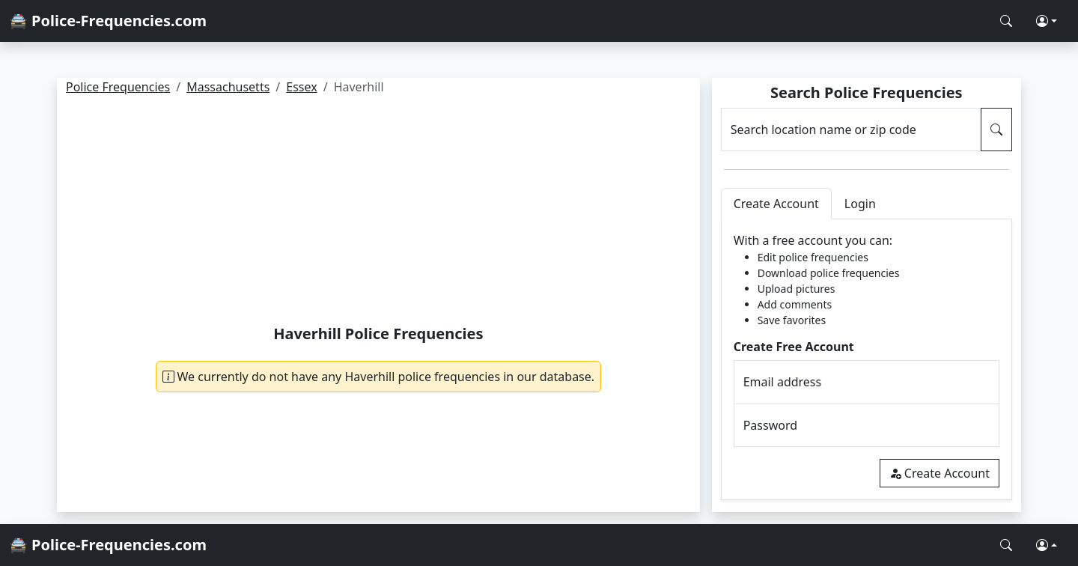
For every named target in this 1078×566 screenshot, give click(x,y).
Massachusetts (228, 87)
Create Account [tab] (776, 203)
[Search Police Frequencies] (1006, 21)
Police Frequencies (118, 87)
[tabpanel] (866, 359)
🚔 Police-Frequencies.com (108, 20)
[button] (1046, 21)
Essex (301, 87)
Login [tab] (860, 203)
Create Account (939, 473)
